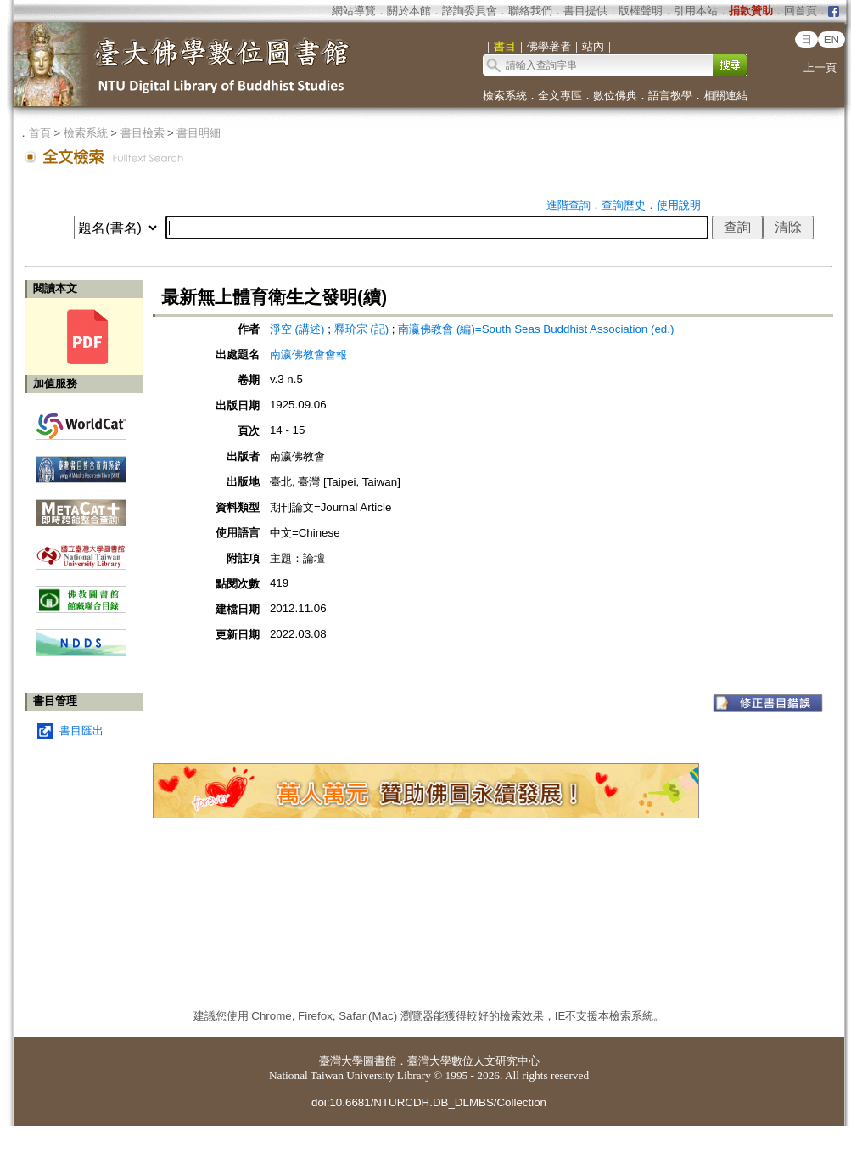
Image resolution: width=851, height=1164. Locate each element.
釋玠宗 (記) (361, 329)
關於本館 (409, 10)
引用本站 (696, 10)
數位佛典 (615, 95)
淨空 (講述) (297, 329)
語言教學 (670, 95)
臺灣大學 (341, 1060)
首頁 (40, 133)
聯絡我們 (530, 10)
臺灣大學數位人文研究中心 (473, 1060)
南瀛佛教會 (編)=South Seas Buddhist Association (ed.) (536, 329)
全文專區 (560, 95)
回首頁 (800, 10)
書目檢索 (142, 133)
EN (832, 39)
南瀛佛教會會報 (308, 354)
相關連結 (725, 95)
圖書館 (379, 1060)
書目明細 (198, 133)
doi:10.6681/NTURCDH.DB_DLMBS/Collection (428, 1102)
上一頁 (820, 67)
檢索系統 (505, 95)
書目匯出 (81, 730)
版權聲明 (641, 10)
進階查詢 (568, 205)
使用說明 (679, 205)
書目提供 (585, 10)
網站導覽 (354, 10)
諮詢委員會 (469, 10)
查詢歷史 (624, 205)
